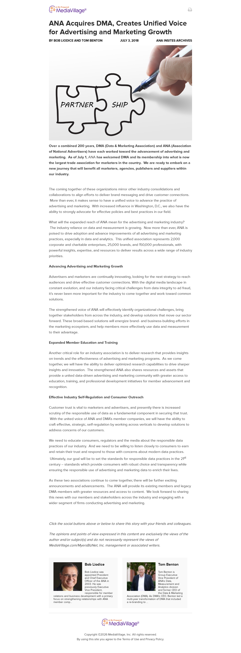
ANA (92, 157)
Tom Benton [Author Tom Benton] (92, 41)
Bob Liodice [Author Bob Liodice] (63, 41)
